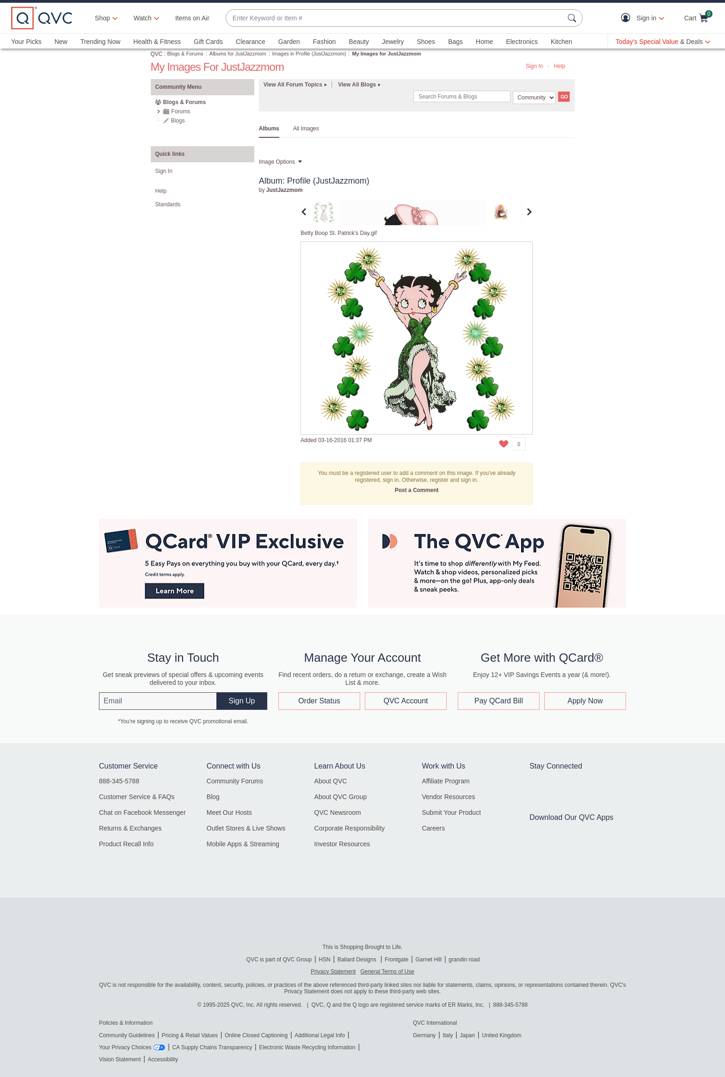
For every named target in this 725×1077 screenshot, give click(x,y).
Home (484, 41)
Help (559, 66)
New (61, 41)
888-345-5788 (119, 781)
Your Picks (26, 41)
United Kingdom (501, 1035)
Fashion (324, 41)
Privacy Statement (333, 971)
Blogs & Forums (185, 53)
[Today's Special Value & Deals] (663, 42)
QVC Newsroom (337, 812)
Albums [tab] (269, 128)
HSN (324, 959)
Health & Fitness (157, 41)
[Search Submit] (573, 18)
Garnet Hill (428, 959)
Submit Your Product (451, 812)
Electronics (521, 41)
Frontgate (396, 959)
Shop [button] (102, 18)
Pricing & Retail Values (190, 1035)
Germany (424, 1035)
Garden (289, 41)
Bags (455, 41)
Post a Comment (417, 490)
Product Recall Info (126, 844)
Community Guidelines (127, 1035)
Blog (213, 796)
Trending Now (100, 41)
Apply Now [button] (584, 701)
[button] (627, 18)
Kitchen (561, 41)
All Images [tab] (306, 128)
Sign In (534, 66)
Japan (467, 1035)
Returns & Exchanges (130, 828)
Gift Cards (208, 41)
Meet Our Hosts (229, 812)
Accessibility (163, 1059)
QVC (157, 54)
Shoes (426, 41)
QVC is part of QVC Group (279, 959)
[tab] (323, 211)
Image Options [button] (277, 162)
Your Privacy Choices (125, 1047)
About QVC (330, 781)
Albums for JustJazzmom (237, 53)
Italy (447, 1035)
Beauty (359, 41)
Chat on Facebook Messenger (142, 812)
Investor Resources (342, 844)
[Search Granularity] (534, 97)
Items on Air (192, 18)
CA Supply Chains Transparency (212, 1047)
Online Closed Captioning (256, 1035)
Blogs (178, 120)
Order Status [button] (319, 701)
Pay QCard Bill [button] (498, 701)
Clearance (250, 41)
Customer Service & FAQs (136, 796)
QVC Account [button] (405, 701)
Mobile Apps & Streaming (243, 844)
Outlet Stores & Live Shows (246, 828)
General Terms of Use (387, 971)
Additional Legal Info (320, 1035)
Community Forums (235, 781)
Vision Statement (120, 1059)
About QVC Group (340, 796)
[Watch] (143, 18)
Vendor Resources (448, 796)
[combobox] (395, 18)
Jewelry (393, 41)
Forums (181, 111)
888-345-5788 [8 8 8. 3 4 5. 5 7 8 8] (510, 1005)
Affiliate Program (445, 781)
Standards (168, 204)
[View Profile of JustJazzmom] (284, 190)
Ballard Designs (358, 959)
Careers (433, 828)
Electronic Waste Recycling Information (307, 1047)
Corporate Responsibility (349, 828)
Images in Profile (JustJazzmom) (309, 53)
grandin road (464, 959)
